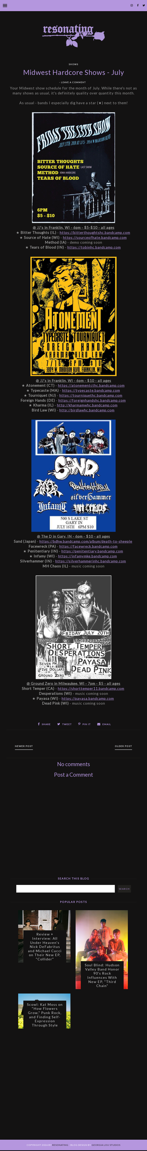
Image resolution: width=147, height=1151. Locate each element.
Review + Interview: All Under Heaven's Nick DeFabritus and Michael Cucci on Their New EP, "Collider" (45, 947)
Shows (73, 64)
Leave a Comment (73, 82)
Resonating (60, 1145)
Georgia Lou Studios (106, 1145)
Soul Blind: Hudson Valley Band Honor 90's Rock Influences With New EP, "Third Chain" (102, 975)
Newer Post (24, 746)
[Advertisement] (73, 842)
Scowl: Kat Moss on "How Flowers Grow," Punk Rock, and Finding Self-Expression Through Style (45, 1015)
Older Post (122, 746)
